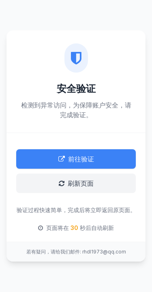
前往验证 (76, 159)
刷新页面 (76, 183)
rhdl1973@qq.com (104, 252)
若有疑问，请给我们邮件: (53, 252)
